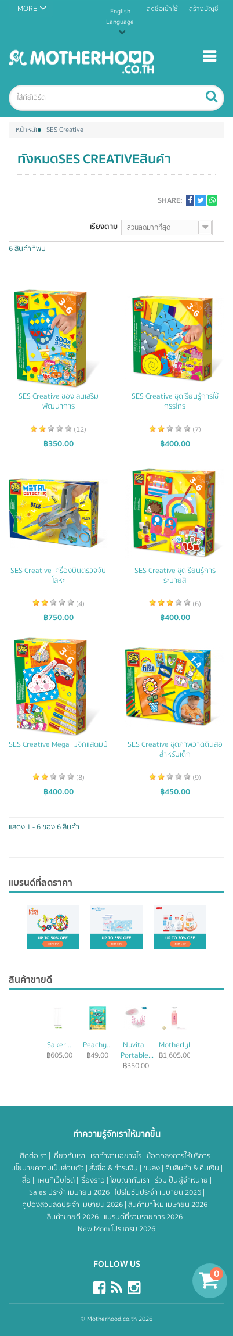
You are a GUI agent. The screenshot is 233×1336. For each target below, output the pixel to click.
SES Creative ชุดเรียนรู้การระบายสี (175, 576)
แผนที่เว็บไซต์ (56, 1180)
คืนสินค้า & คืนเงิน (193, 1168)
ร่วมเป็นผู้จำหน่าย (182, 1180)
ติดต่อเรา (34, 1156)
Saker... (59, 1045)
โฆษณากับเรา (130, 1180)
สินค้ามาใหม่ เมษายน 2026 (168, 1204)
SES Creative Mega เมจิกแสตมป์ (58, 745)
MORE (27, 9)
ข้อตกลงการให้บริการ (179, 1156)
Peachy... (97, 1045)
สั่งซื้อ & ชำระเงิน (114, 1168)
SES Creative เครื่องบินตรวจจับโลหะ (58, 576)
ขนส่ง (152, 1168)
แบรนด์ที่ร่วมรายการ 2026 (144, 1217)
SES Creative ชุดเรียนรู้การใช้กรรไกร (175, 401)
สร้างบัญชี (204, 9)
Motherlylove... (183, 1045)
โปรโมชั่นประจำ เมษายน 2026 (159, 1192)
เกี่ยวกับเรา (69, 1156)
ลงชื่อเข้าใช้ (162, 9)
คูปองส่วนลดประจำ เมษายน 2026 (73, 1204)
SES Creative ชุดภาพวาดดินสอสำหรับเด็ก (175, 750)
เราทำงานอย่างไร (116, 1156)
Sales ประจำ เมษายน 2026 (70, 1192)
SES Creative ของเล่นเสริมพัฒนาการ (59, 401)
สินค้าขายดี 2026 (73, 1217)
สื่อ (27, 1180)
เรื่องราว (93, 1180)
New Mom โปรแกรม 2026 (116, 1229)
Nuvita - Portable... (137, 1050)
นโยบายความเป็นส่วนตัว (48, 1168)
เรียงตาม (104, 226)
